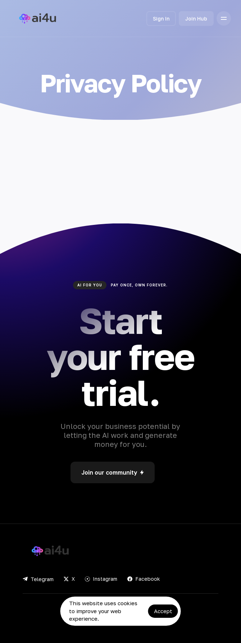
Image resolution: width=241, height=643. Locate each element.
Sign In (161, 18)
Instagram (101, 579)
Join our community (112, 472)
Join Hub (196, 18)
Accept (163, 611)
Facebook (143, 579)
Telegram (38, 579)
